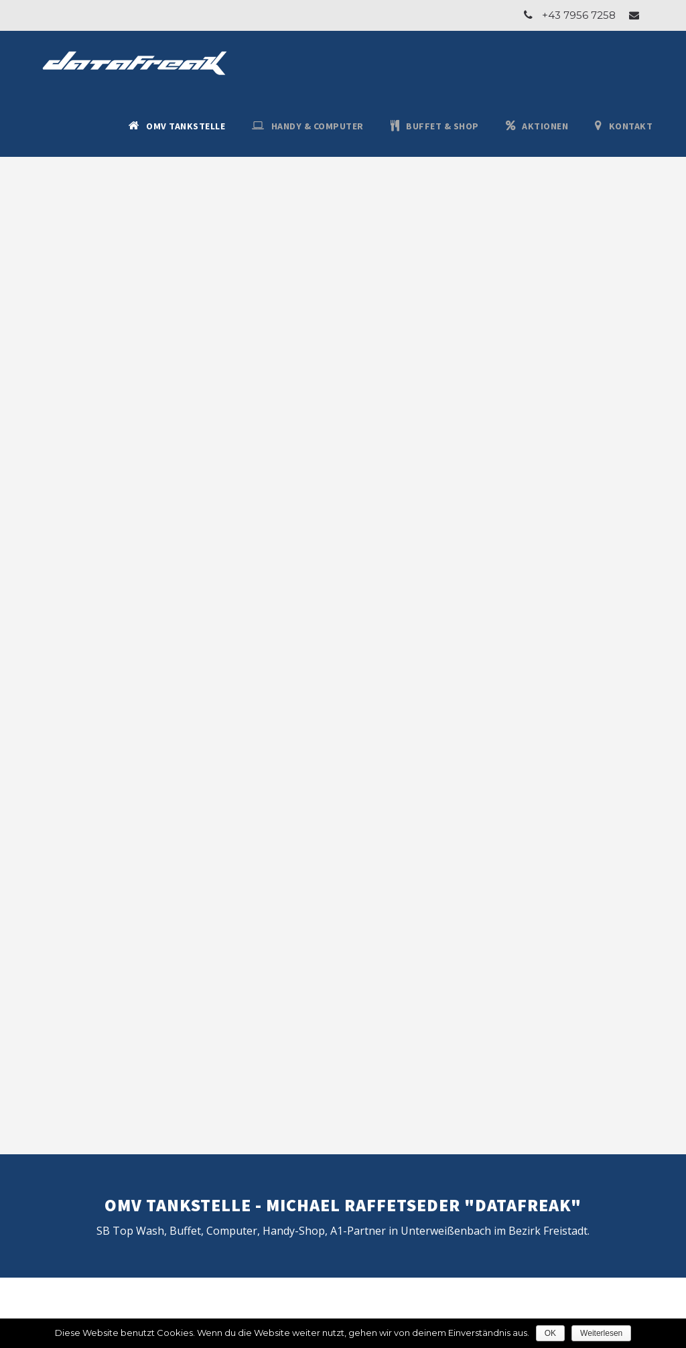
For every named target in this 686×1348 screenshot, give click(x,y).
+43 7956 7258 (579, 15)
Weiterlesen (601, 1333)
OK (550, 1333)
